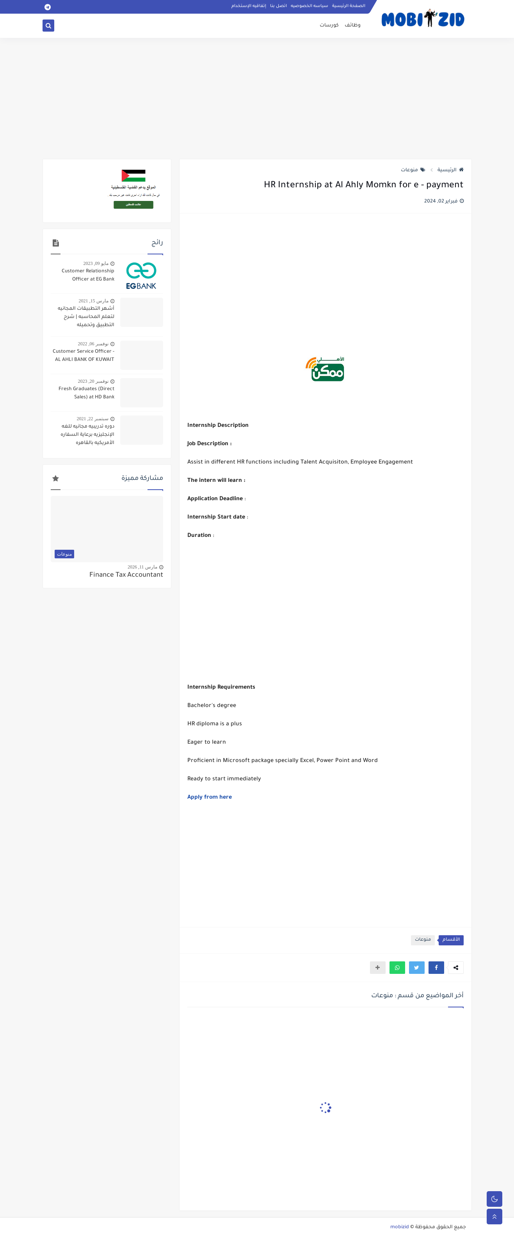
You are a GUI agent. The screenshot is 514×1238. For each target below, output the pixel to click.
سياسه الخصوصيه (309, 6)
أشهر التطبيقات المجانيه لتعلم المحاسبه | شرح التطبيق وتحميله (86, 317)
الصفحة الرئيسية (348, 6)
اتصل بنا (278, 6)
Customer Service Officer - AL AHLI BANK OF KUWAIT (83, 356)
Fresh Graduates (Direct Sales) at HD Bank (86, 393)
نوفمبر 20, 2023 (93, 381)
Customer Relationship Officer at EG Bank (88, 275)
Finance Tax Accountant (126, 575)
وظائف (353, 25)
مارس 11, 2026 (142, 567)
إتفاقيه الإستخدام (248, 6)
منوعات (413, 170)
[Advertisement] (257, 98)
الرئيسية (451, 170)
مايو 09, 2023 (96, 263)
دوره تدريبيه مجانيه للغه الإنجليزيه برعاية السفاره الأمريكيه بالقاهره (87, 435)
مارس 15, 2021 (93, 301)
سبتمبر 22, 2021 (92, 418)
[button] (436, 967)
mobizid (399, 1227)
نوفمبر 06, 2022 (93, 343)
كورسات (329, 25)
